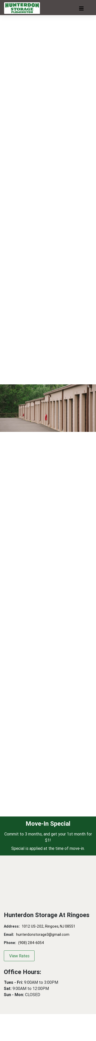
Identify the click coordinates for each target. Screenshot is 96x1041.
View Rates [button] (19, 955)
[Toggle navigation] (81, 9)
